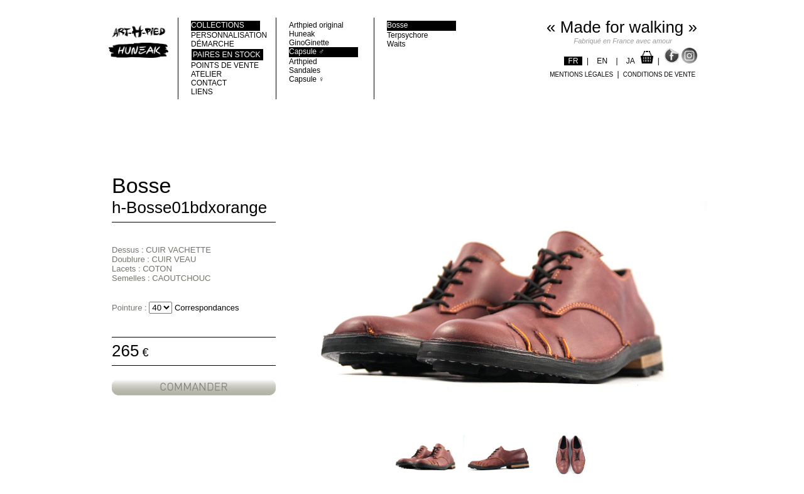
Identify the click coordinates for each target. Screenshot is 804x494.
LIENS (202, 91)
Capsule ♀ (306, 79)
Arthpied (303, 61)
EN (602, 61)
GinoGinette (309, 42)
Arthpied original (316, 25)
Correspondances (207, 307)
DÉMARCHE (212, 44)
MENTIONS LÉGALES (581, 74)
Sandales (304, 70)
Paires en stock (227, 54)
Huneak (302, 34)
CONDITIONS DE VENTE (659, 74)
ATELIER (206, 74)
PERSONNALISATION (225, 35)
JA (630, 61)
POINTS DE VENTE (225, 65)
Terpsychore (407, 35)
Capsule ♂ (306, 51)
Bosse (397, 25)
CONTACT (209, 83)
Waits (396, 44)
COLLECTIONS (217, 25)
